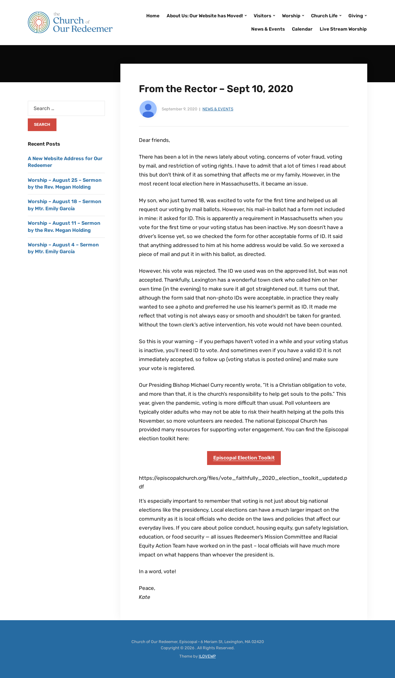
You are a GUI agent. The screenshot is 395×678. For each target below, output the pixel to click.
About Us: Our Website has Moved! (205, 16)
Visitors (262, 16)
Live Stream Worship (343, 29)
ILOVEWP (207, 656)
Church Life (324, 16)
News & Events (268, 29)
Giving (355, 16)
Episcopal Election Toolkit (244, 458)
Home (153, 16)
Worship (291, 16)
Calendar (302, 29)
